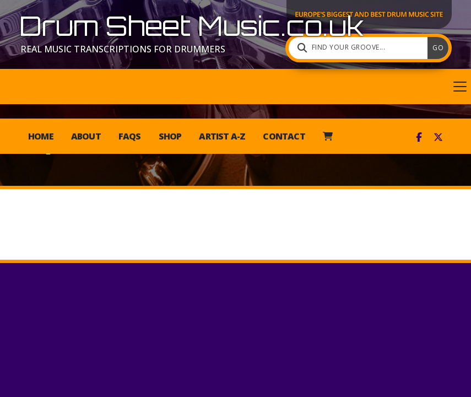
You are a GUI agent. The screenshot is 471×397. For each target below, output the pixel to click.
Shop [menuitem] (170, 136)
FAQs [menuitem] (129, 136)
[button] (235, 86)
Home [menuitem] (40, 136)
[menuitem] (327, 136)
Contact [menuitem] (284, 136)
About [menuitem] (86, 136)
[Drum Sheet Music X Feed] (438, 137)
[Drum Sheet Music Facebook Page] (419, 137)
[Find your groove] (360, 48)
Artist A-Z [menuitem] (222, 136)
